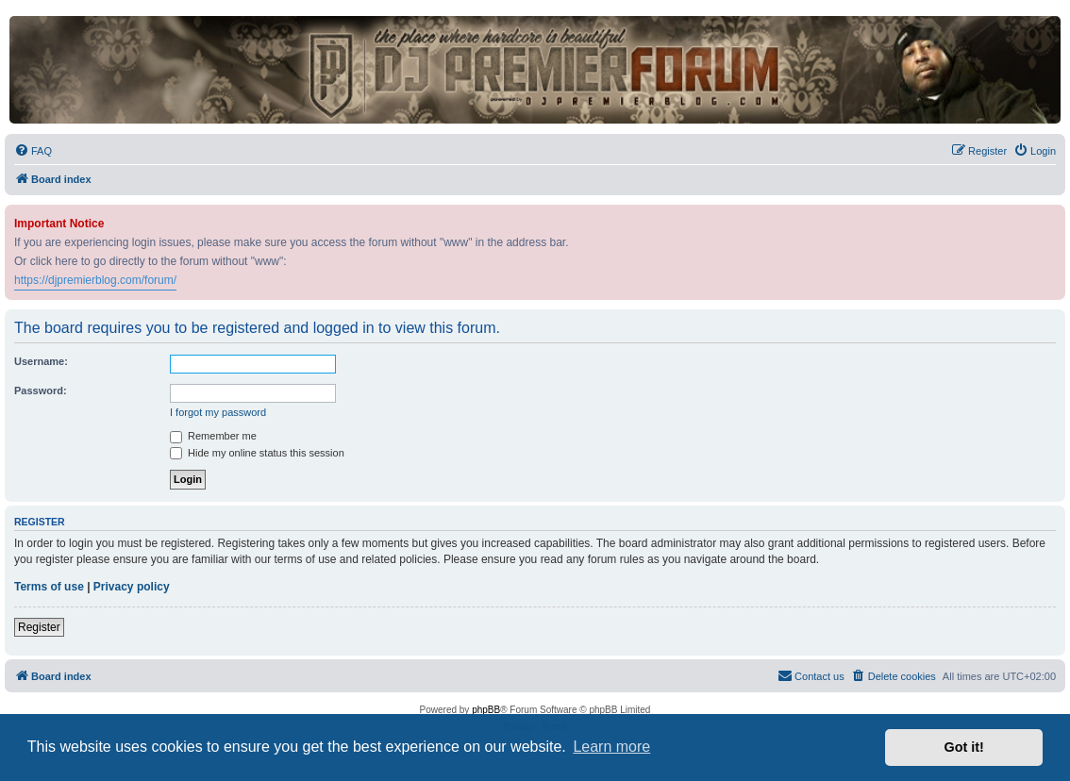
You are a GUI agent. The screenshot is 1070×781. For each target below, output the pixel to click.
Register (39, 627)
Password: (40, 390)
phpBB (486, 710)
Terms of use (49, 586)
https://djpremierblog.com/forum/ (95, 280)
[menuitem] (33, 151)
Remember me (213, 435)
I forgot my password (218, 412)
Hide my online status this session (257, 452)
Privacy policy (131, 586)
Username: (41, 361)
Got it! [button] (964, 747)
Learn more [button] (611, 747)
